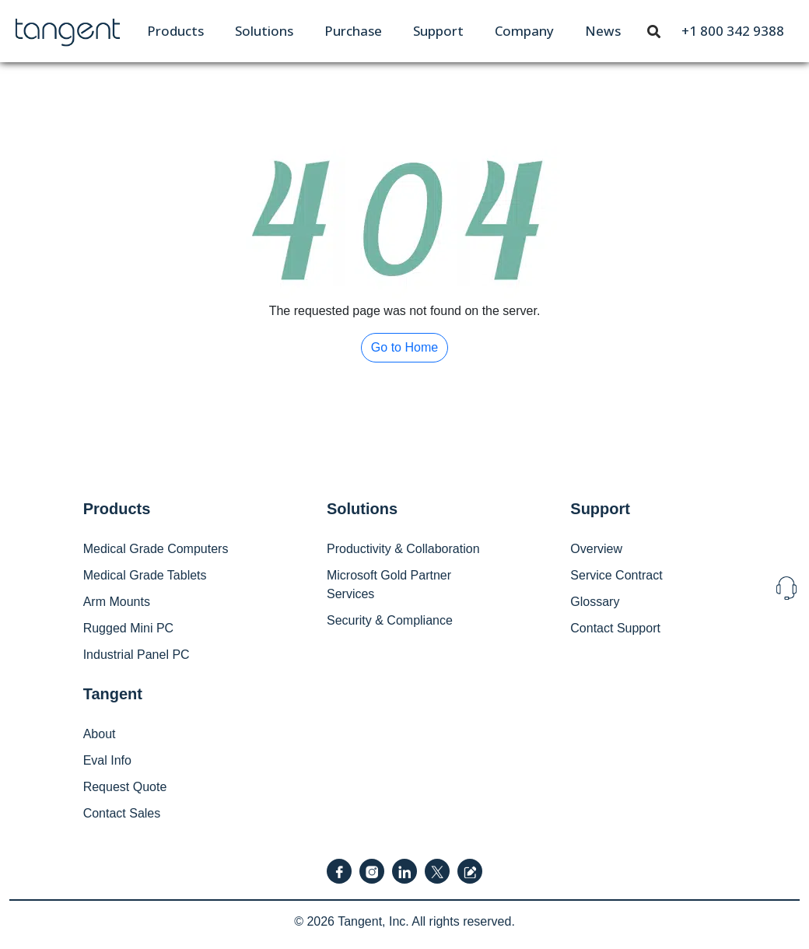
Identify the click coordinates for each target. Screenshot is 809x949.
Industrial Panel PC (136, 654)
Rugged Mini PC (128, 628)
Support (438, 31)
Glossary (594, 601)
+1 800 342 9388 (732, 31)
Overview (596, 548)
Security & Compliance (390, 620)
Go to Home (404, 347)
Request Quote (125, 786)
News (603, 31)
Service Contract (616, 575)
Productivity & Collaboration (403, 548)
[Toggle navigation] (654, 30)
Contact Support (615, 628)
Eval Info (107, 760)
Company (524, 31)
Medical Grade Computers (156, 548)
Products (175, 31)
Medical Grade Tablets (145, 575)
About (99, 734)
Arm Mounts (116, 601)
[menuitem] (175, 30)
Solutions (264, 31)
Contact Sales (122, 813)
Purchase (353, 31)
